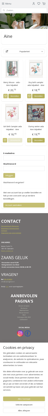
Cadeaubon (24, 319)
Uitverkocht (15, 140)
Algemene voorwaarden (10, 228)
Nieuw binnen (24, 313)
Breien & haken (24, 306)
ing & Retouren (13, 226)
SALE (24, 315)
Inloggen (9, 175)
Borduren (24, 308)
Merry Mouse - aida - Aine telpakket (12, 83)
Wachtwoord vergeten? (13, 182)
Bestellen (14, 96)
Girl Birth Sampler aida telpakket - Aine (12, 127)
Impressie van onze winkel (11, 233)
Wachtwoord (9, 164)
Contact (4, 231)
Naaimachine (24, 310)
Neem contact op (7, 251)
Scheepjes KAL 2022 (24, 317)
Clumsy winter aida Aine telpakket (36, 127)
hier (7, 286)
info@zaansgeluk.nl (7, 282)
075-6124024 (8, 279)
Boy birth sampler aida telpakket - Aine (36, 83)
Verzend (4, 226)
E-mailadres (9, 153)
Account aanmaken (13, 205)
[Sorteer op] (24, 51)
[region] (24, 372)
